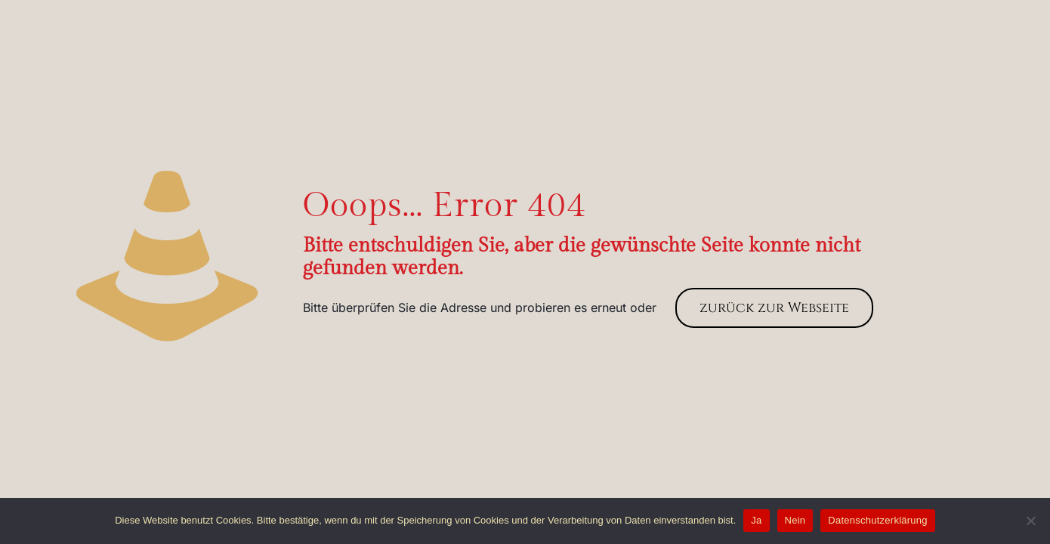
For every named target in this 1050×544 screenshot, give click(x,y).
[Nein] (1031, 520)
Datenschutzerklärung (877, 520)
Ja (756, 520)
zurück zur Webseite (774, 307)
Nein (795, 520)
